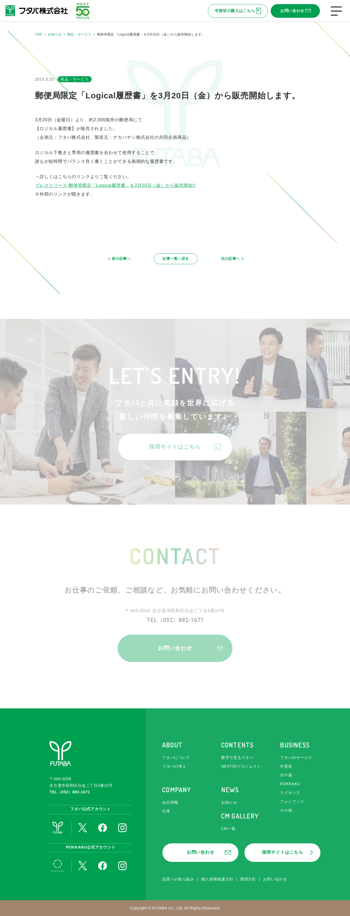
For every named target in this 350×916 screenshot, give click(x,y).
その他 (286, 810)
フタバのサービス (296, 757)
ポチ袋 (286, 775)
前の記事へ (122, 260)
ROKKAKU (290, 784)
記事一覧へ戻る (176, 260)
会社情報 (170, 802)
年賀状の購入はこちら (238, 11)
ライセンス (290, 792)
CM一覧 (228, 828)
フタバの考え (174, 766)
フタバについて (176, 757)
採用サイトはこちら (185, 449)
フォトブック (292, 801)
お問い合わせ (295, 10)
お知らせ (229, 802)
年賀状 (286, 766)
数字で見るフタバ (237, 757)
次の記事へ (229, 260)
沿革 (166, 811)
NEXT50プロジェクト (241, 766)
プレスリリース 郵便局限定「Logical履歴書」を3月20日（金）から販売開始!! (115, 185)
